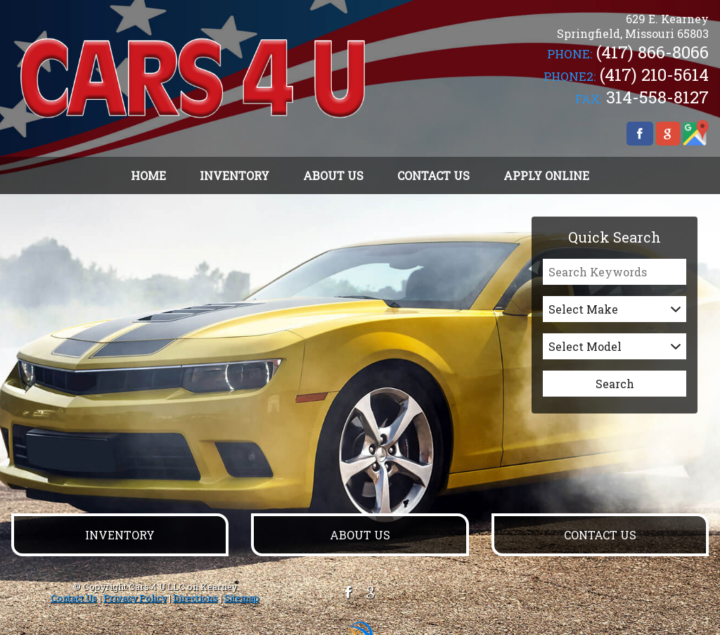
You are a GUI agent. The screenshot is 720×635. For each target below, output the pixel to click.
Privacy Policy (135, 597)
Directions (195, 597)
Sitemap (241, 597)
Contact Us (74, 597)
